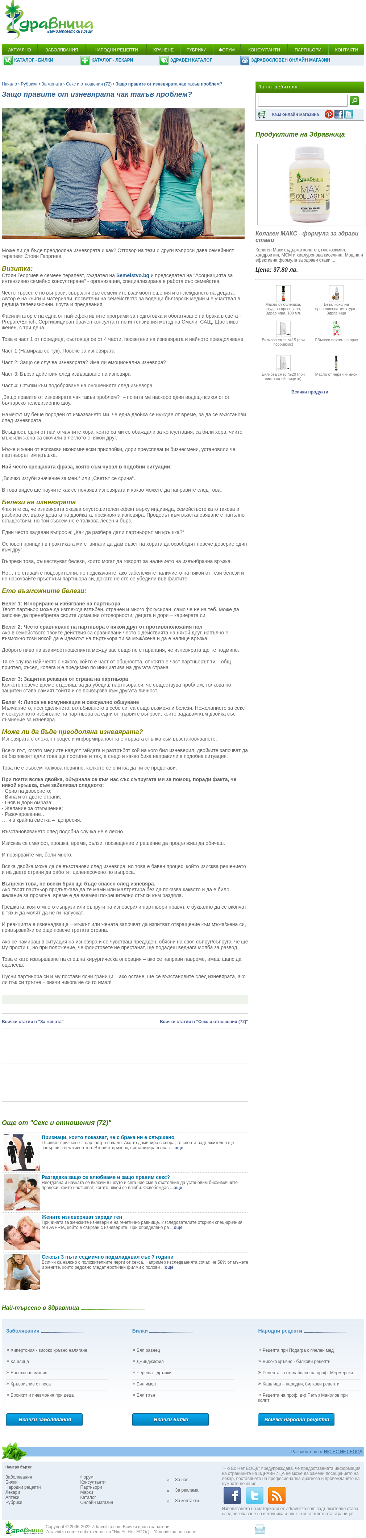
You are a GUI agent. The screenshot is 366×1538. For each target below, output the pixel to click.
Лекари (12, 1492)
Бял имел (146, 1384)
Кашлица (20, 1361)
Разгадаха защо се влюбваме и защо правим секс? (106, 1177)
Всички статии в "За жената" (33, 1021)
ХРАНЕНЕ (163, 50)
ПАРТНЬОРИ (308, 50)
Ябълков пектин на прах (336, 337)
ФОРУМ (227, 50)
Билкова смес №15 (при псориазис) (283, 339)
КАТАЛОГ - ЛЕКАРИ (112, 60)
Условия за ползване (175, 1531)
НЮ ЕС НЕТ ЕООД (343, 1451)
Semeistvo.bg (132, 275)
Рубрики (29, 84)
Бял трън (146, 1395)
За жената (52, 84)
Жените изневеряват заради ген (82, 1217)
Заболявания (18, 1477)
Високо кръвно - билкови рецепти (296, 1361)
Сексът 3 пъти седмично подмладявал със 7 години (108, 1257)
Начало (9, 84)
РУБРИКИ (197, 50)
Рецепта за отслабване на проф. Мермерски (308, 1372)
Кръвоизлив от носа (31, 1384)
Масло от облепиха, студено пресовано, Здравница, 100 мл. (283, 306)
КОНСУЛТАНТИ (264, 50)
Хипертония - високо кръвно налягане (49, 1350)
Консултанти (92, 1482)
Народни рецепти (23, 1487)
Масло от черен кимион (336, 372)
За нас (181, 1479)
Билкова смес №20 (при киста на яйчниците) (283, 374)
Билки (11, 1482)
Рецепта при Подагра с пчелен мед (298, 1350)
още (179, 1147)
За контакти (187, 1500)
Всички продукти (309, 392)
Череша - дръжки (154, 1372)
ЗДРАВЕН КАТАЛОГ (191, 60)
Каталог (88, 1497)
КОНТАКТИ (346, 50)
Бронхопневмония (29, 1372)
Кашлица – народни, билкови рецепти (301, 1384)
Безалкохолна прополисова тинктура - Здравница (336, 306)
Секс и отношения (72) (89, 84)
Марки (86, 1492)
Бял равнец (148, 1350)
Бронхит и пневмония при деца (42, 1395)
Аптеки (12, 1497)
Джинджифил (150, 1361)
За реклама (187, 1490)
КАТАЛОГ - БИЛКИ (33, 60)
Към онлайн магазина (295, 114)
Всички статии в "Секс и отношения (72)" (204, 1021)
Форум (86, 1477)
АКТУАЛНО (19, 50)
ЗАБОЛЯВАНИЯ (61, 50)
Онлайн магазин (96, 1502)
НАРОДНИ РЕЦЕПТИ (116, 50)
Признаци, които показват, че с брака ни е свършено (108, 1137)
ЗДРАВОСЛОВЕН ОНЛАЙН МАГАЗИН (290, 60)
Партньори (91, 1487)
